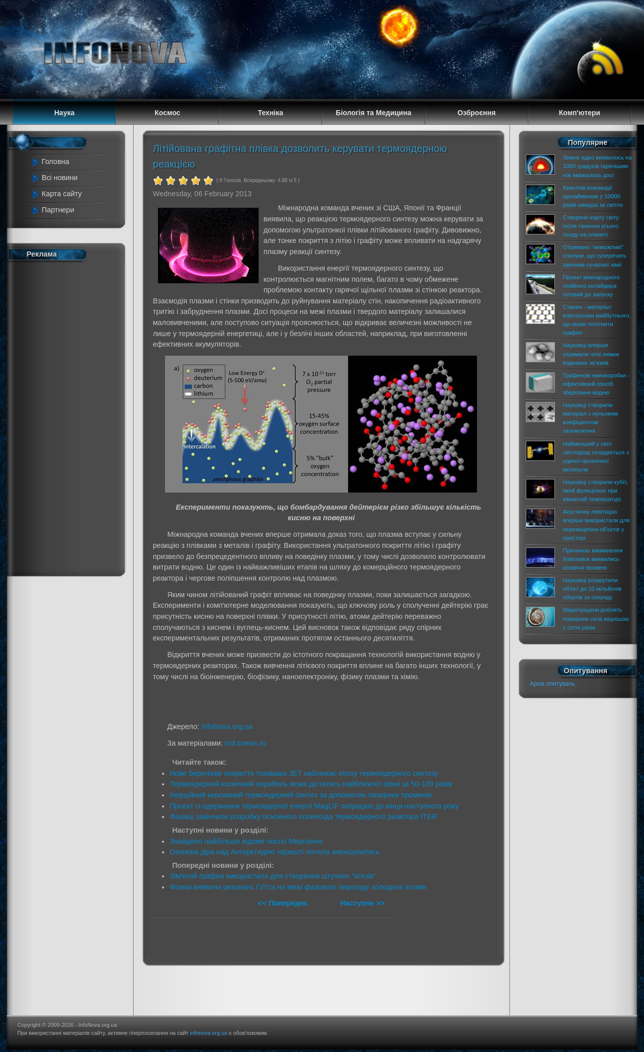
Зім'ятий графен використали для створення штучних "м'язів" (273, 876)
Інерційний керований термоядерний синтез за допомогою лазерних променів (301, 795)
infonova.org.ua (208, 1033)
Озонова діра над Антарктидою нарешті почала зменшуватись (275, 852)
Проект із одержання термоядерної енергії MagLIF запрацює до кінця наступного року (314, 806)
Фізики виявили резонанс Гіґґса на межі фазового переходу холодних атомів (298, 887)
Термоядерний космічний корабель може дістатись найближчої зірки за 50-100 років (311, 784)
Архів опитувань (552, 683)
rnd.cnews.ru (245, 743)
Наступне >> (362, 903)
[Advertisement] (71, 417)
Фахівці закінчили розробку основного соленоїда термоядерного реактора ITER (303, 817)
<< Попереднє (284, 903)
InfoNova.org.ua (227, 726)
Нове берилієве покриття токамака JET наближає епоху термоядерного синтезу (304, 773)
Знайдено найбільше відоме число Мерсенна (246, 841)
